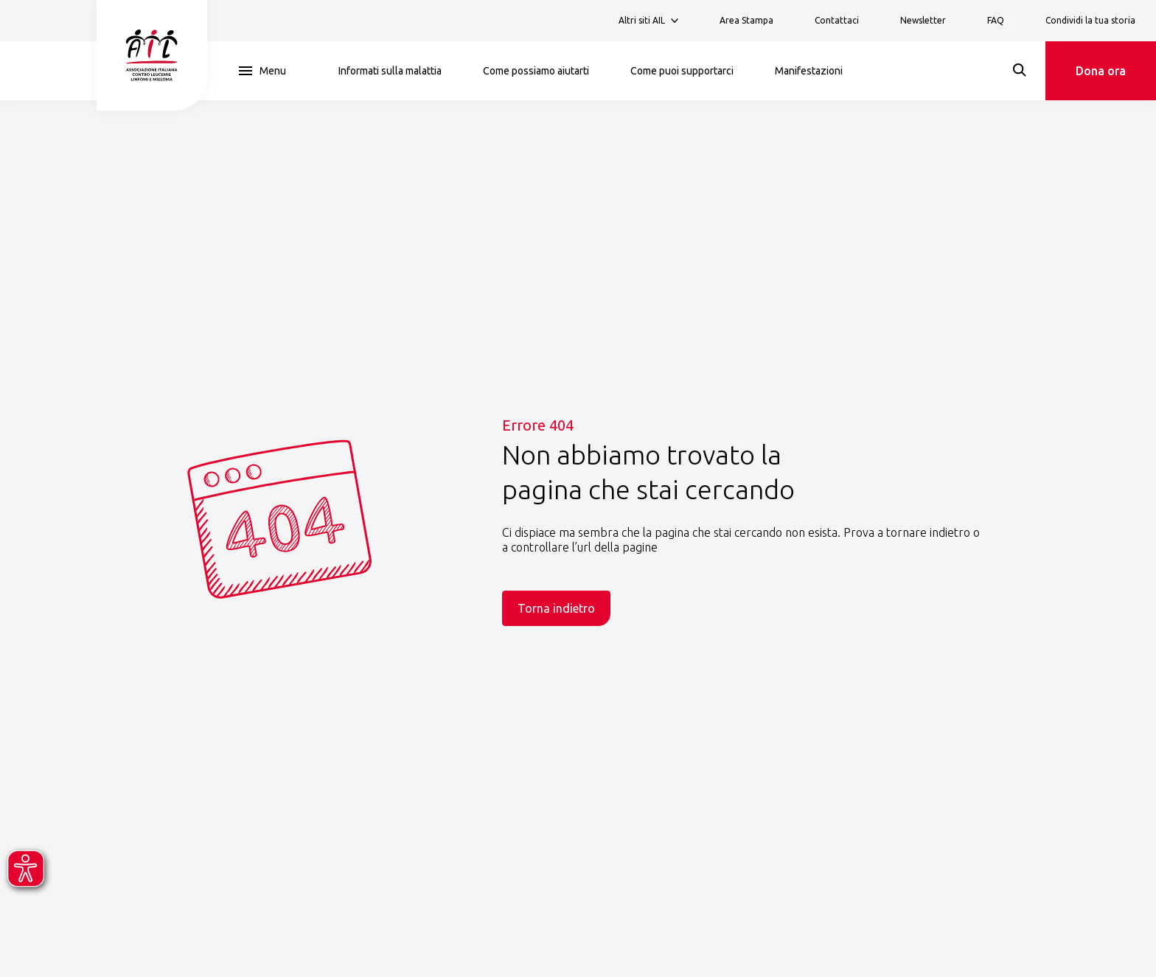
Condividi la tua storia (1090, 20)
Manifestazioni (809, 71)
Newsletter (923, 20)
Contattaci (837, 20)
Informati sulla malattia (390, 71)
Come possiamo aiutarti (536, 71)
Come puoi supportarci (682, 71)
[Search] (1019, 70)
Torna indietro (556, 608)
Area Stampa (746, 20)
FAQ (995, 20)
